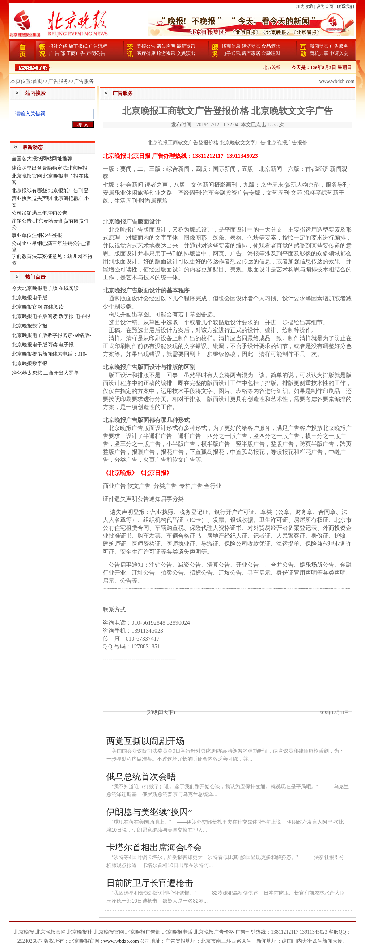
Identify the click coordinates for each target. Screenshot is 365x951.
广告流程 (98, 46)
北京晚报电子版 (29, 297)
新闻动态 (319, 46)
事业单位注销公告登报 (37, 235)
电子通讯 (231, 53)
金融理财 (271, 53)
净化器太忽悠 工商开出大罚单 (45, 373)
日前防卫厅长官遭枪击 (149, 883)
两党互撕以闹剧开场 (145, 741)
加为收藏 (304, 6)
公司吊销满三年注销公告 (39, 213)
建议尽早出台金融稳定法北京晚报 (50, 168)
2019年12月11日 (333, 712)
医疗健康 (146, 53)
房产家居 (251, 53)
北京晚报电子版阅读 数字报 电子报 (51, 316)
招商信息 (231, 46)
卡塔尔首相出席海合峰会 (154, 847)
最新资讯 (186, 46)
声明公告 (95, 53)
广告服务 (339, 46)
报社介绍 (58, 46)
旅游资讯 (166, 53)
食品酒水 (271, 46)
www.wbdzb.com (121, 941)
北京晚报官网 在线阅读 (38, 307)
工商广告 (75, 53)
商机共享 (319, 53)
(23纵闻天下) (161, 712)
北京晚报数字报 (29, 326)
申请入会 (339, 53)
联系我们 (345, 6)
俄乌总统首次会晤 (141, 776)
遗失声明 (166, 46)
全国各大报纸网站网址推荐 (42, 158)
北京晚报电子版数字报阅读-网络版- (51, 335)
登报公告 (146, 46)
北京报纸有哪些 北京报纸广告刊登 (50, 190)
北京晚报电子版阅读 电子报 (43, 344)
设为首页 (325, 6)
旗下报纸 (78, 46)
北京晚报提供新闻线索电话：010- (49, 354)
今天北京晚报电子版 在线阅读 (45, 288)
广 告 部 (57, 53)
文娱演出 (186, 53)
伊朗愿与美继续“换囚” (149, 812)
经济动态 (251, 46)
